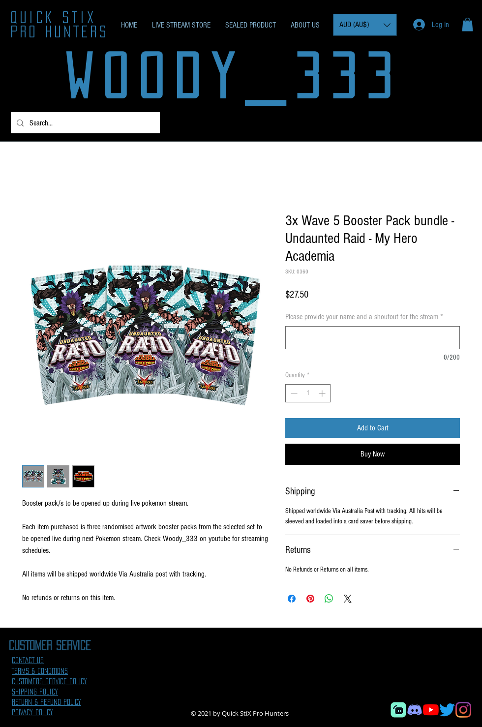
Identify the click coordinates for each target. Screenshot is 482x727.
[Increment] (323, 393)
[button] (365, 25)
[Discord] (414, 710)
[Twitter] (447, 710)
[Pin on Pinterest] (310, 599)
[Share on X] (348, 599)
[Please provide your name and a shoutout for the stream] (372, 338)
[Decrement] (293, 393)
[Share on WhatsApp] (329, 599)
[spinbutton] (308, 393)
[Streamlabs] (398, 710)
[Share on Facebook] (292, 599)
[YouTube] (431, 710)
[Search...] (84, 122)
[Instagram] (463, 710)
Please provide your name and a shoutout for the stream (364, 316)
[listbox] (365, 25)
